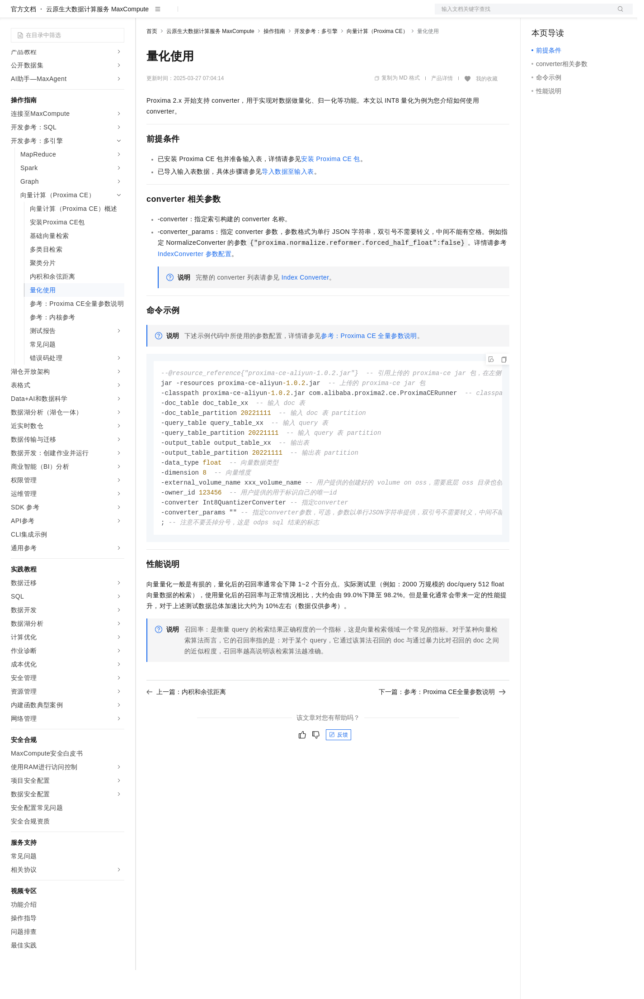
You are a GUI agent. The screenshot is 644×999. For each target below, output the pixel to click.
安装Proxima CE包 (330, 187)
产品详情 (442, 107)
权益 (173, 14)
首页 (151, 60)
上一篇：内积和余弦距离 (186, 728)
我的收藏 (487, 108)
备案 (541, 14)
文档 (522, 14)
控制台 (563, 14)
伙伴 (245, 14)
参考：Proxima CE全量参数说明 (369, 364)
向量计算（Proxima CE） (377, 60)
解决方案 (145, 14)
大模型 (92, 14)
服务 (266, 14)
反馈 (338, 771)
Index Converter (305, 306)
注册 (584, 14)
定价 (195, 14)
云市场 (220, 14)
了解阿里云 (298, 14)
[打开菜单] (14, 14)
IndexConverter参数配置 (194, 282)
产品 (117, 14)
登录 (617, 14)
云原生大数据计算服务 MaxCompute (97, 38)
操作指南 (274, 60)
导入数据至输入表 (288, 200)
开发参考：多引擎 (316, 60)
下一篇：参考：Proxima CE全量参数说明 (442, 728)
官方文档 (23, 38)
